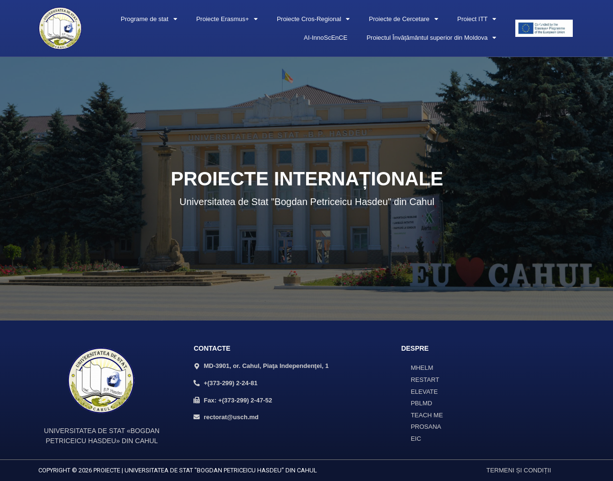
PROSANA (426, 426)
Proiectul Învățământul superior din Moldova (431, 38)
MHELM (422, 367)
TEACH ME (427, 415)
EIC (416, 438)
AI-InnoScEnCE (325, 37)
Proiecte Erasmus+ (227, 19)
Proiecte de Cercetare (403, 19)
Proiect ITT (477, 19)
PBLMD (421, 403)
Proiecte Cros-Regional (313, 19)
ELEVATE (424, 391)
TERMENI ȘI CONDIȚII (519, 470)
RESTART (425, 379)
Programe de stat (149, 19)
